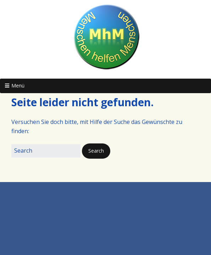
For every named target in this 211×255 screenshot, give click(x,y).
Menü (17, 85)
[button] (96, 150)
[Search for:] (45, 151)
